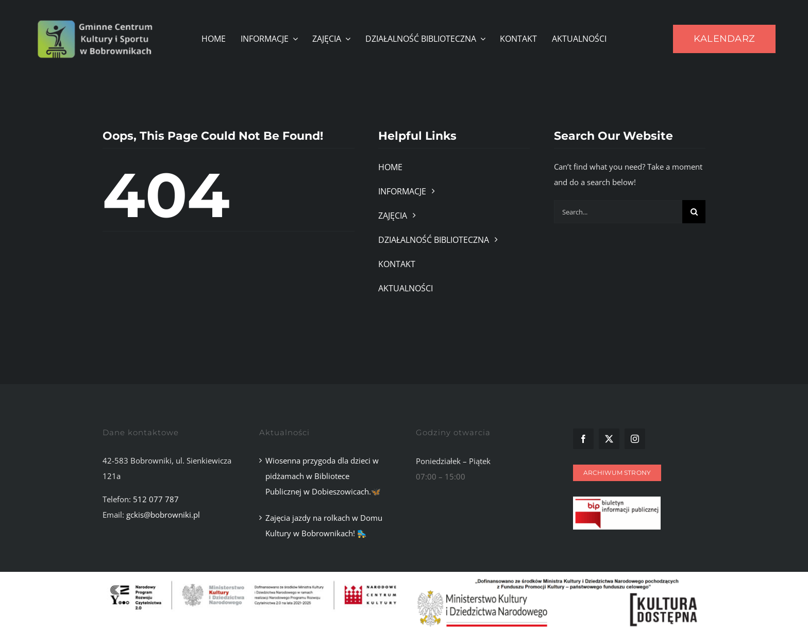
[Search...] (618, 211)
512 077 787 (156, 499)
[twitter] (609, 438)
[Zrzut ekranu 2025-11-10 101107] (617, 500)
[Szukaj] (693, 211)
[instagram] (635, 438)
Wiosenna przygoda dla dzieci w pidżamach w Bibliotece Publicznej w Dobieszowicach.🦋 (323, 476)
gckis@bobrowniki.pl (163, 514)
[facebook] (583, 438)
